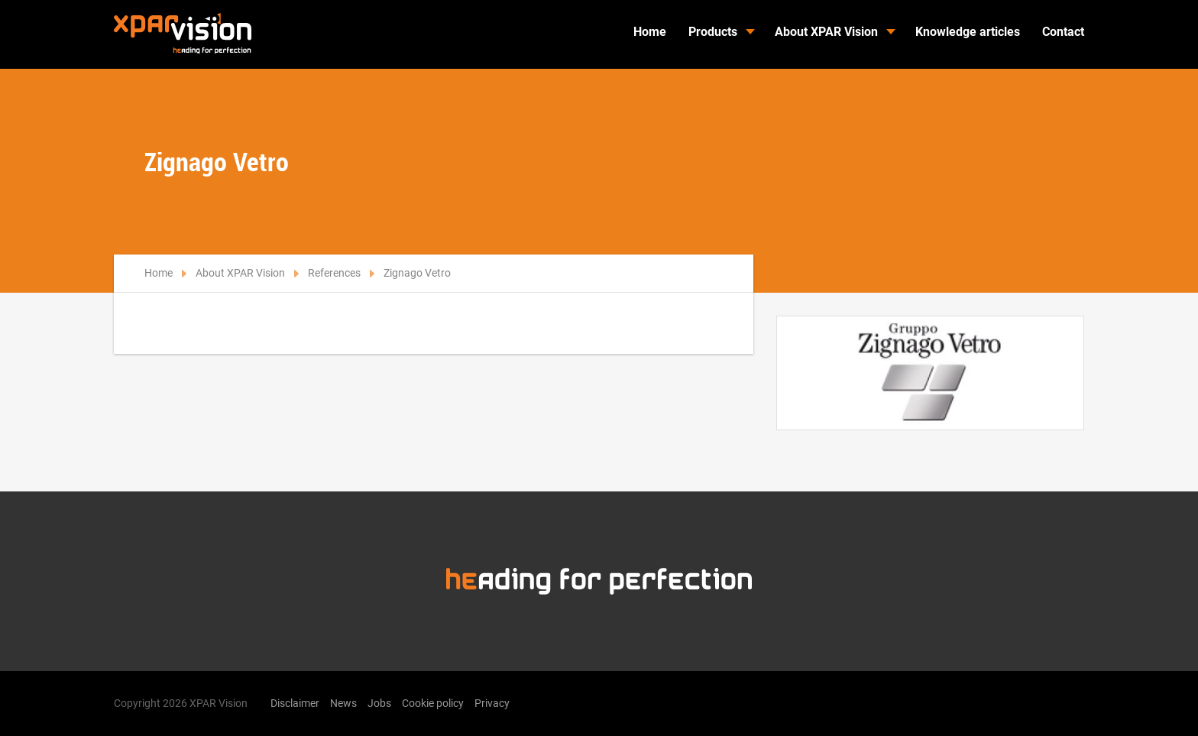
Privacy (492, 703)
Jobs (379, 703)
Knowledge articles (967, 31)
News (343, 703)
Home (649, 31)
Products (712, 31)
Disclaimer (294, 703)
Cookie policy (433, 703)
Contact (1063, 31)
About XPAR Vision (826, 31)
